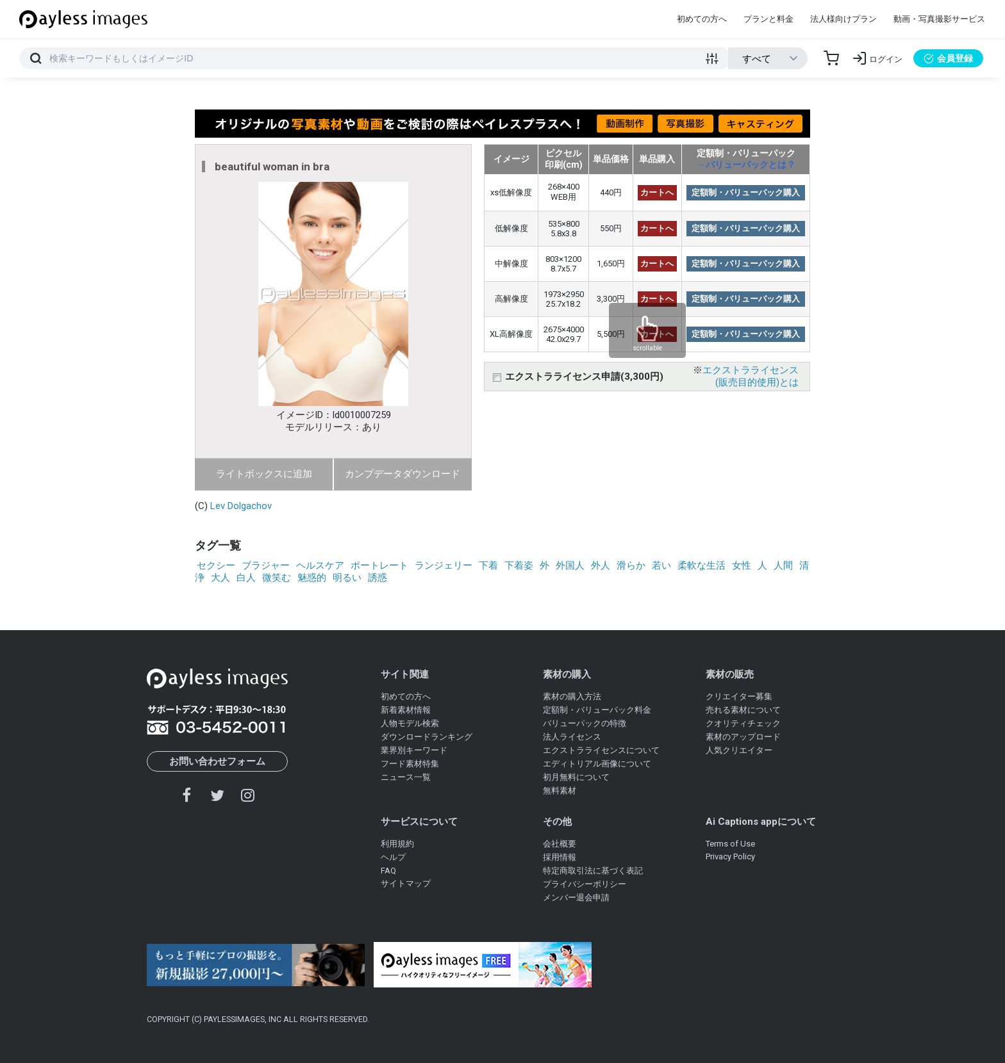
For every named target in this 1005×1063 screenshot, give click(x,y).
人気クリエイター (739, 750)
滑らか (631, 565)
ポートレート (379, 565)
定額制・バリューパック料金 (597, 710)
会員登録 (948, 58)
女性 (741, 565)
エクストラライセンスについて (601, 750)
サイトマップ (406, 883)
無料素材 (559, 790)
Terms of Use (730, 843)
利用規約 (397, 843)
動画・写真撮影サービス (939, 19)
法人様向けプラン (843, 19)
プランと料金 (768, 19)
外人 (600, 565)
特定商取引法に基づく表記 (593, 870)
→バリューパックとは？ (746, 164)
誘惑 (377, 577)
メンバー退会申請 (576, 897)
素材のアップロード (743, 737)
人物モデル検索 (410, 723)
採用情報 (559, 857)
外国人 (570, 565)
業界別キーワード (414, 750)
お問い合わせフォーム (217, 761)
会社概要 (559, 843)
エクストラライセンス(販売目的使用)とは (750, 376)
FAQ (388, 870)
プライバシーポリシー (584, 884)
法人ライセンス (572, 737)
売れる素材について (743, 710)
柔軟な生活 (701, 565)
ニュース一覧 (406, 777)
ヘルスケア (320, 565)
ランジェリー (443, 565)
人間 (783, 565)
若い (661, 565)
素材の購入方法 (572, 696)
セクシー (216, 565)
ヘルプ (393, 857)
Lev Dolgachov (241, 506)
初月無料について (576, 777)
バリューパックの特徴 (584, 723)
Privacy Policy (730, 856)
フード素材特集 (410, 763)
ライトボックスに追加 (264, 474)
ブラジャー (266, 565)
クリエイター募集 (739, 696)
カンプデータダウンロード (402, 474)
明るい (347, 577)
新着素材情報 (406, 710)
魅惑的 (311, 577)
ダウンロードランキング (426, 737)
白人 (246, 577)
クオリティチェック (743, 723)
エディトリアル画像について (597, 763)
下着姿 (518, 565)
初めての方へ (702, 19)
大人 (220, 577)
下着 (488, 565)
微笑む (276, 577)
